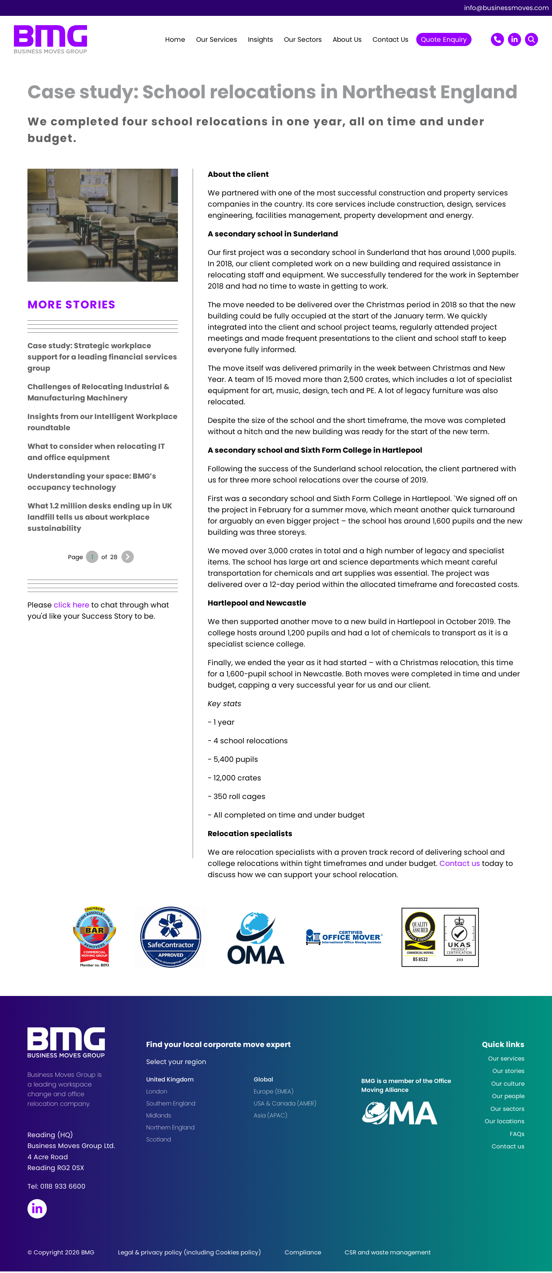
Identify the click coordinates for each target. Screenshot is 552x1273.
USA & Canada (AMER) (285, 1105)
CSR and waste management (388, 1254)
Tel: (56, 1188)
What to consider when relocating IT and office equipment (96, 454)
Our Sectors (303, 40)
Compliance (303, 1254)
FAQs (517, 1135)
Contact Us (390, 40)
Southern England (170, 1105)
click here (71, 607)
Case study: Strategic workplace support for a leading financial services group (102, 358)
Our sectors (507, 1110)
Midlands (158, 1117)
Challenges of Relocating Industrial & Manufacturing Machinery (98, 394)
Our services (506, 1060)
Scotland (158, 1141)
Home (175, 40)
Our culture (508, 1085)
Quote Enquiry (444, 40)
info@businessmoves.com (506, 7)
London (156, 1093)
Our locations (505, 1123)
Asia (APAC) (270, 1117)
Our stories (508, 1072)
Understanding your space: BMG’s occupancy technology (91, 483)
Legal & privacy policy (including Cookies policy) (189, 1254)
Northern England (170, 1129)
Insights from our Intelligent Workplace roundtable (102, 424)
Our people (508, 1097)
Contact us (459, 865)
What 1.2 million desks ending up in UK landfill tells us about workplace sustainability (99, 519)
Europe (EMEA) (274, 1093)
